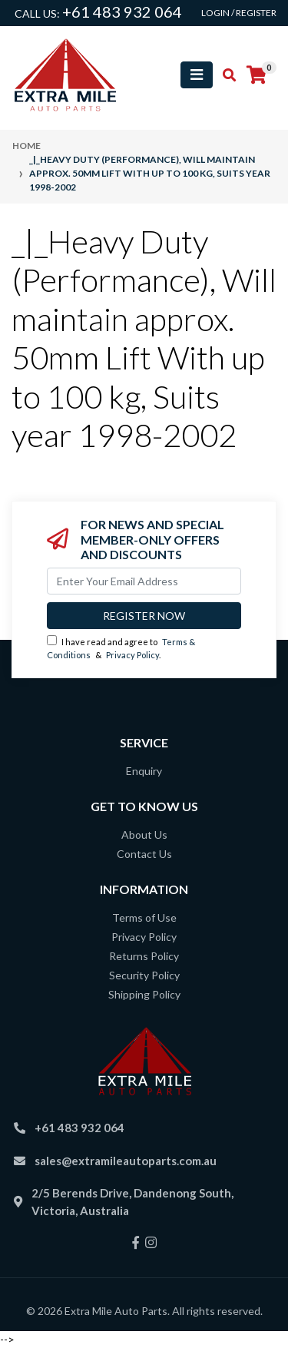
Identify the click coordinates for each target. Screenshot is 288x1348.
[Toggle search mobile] (225, 75)
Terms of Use (144, 917)
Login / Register (238, 12)
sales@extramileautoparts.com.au (126, 1160)
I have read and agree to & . (121, 647)
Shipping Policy (144, 994)
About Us (144, 834)
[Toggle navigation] (196, 74)
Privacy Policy (132, 655)
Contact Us (144, 853)
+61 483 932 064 (122, 11)
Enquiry (144, 770)
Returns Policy (144, 955)
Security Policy (144, 975)
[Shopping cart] (256, 75)
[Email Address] (144, 581)
